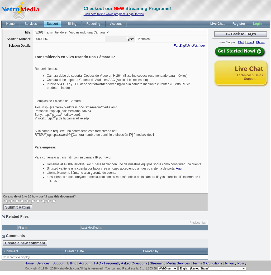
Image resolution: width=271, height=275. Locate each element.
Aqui (179, 168)
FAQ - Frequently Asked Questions (120, 263)
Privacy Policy (235, 263)
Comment (11, 251)
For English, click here (189, 45)
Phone (260, 42)
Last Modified (89, 227)
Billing (72, 263)
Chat (241, 42)
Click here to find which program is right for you (114, 14)
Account (85, 263)
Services (43, 263)
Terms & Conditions (207, 263)
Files (21, 227)
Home (29, 263)
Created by (151, 251)
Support (59, 263)
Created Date (74, 251)
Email (250, 42)
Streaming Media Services (170, 263)
